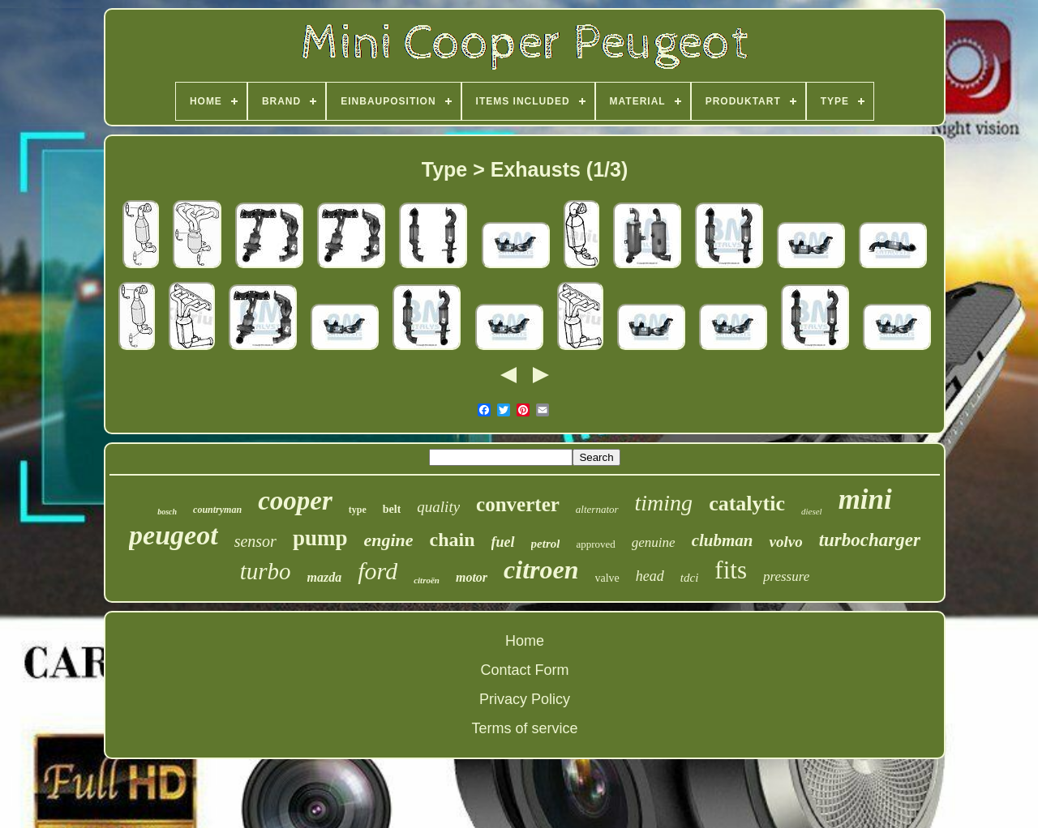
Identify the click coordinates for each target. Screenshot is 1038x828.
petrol (545, 543)
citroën (427, 580)
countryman (217, 509)
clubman (722, 540)
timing (664, 502)
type (358, 509)
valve (607, 578)
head (650, 576)
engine (388, 540)
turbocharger (869, 540)
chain (452, 539)
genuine (654, 542)
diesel (811, 511)
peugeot (173, 535)
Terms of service (524, 728)
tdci (689, 577)
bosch (167, 511)
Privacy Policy (524, 699)
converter (518, 504)
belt (392, 509)
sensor (255, 541)
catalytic (747, 503)
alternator (597, 509)
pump (320, 538)
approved (595, 544)
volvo (785, 541)
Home (524, 641)
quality (438, 506)
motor (471, 577)
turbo (265, 571)
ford (377, 570)
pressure (786, 576)
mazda (324, 577)
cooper (295, 500)
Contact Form (524, 670)
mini (865, 499)
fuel (503, 542)
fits (730, 570)
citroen (541, 569)
